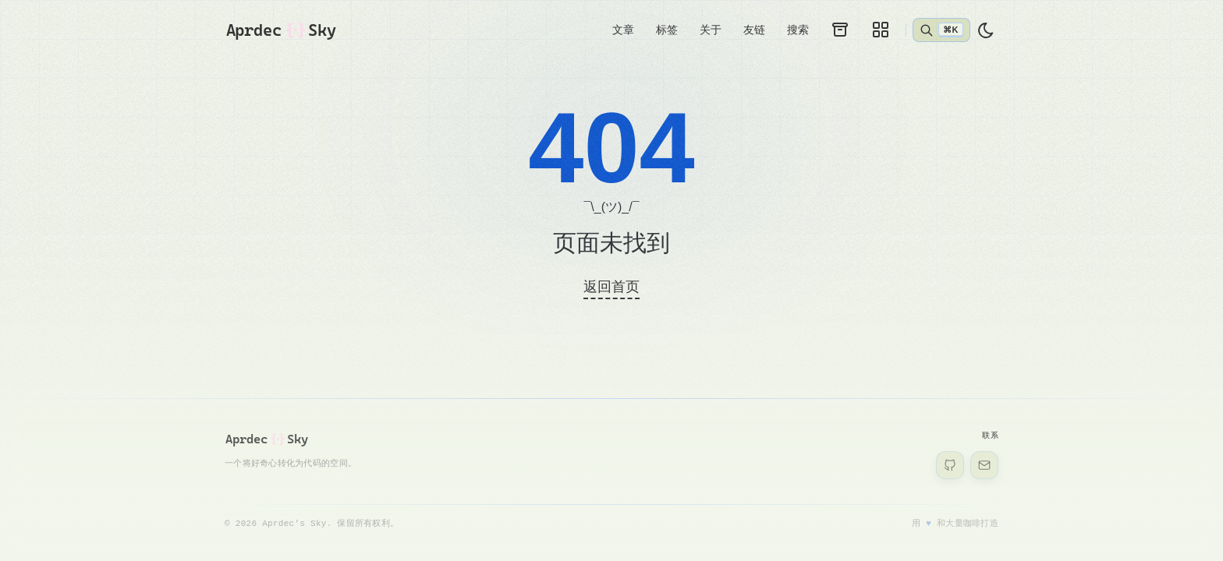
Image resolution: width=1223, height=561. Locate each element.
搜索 (798, 29)
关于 (710, 29)
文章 (623, 29)
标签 (667, 29)
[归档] (840, 30)
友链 (754, 29)
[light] (985, 30)
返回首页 (611, 287)
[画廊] (880, 30)
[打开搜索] (941, 29)
